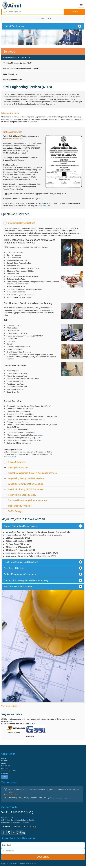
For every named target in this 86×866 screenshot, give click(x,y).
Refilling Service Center (12, 80)
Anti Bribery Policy (8, 771)
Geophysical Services (18, 467)
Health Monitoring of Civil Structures (25, 489)
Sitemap (4, 773)
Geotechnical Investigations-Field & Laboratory (26, 580)
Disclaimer (5, 768)
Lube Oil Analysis (10, 74)
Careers (4, 761)
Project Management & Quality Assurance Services (32, 472)
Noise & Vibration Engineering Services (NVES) (21, 69)
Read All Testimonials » (60, 798)
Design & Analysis (16, 461)
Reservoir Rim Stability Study (22, 494)
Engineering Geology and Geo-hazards (26, 478)
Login (3, 763)
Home (3, 758)
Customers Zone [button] (43, 18)
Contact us (5, 766)
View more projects (9, 706)
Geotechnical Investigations (21, 222)
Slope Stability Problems (20, 505)
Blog (5, 777)
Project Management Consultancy (20, 574)
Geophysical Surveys (14, 568)
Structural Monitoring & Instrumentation (27, 500)
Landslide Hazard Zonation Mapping (25, 483)
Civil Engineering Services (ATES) (16, 57)
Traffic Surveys (15, 511)
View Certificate (44, 206)
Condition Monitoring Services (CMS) (17, 63)
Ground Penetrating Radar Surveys (20, 526)
